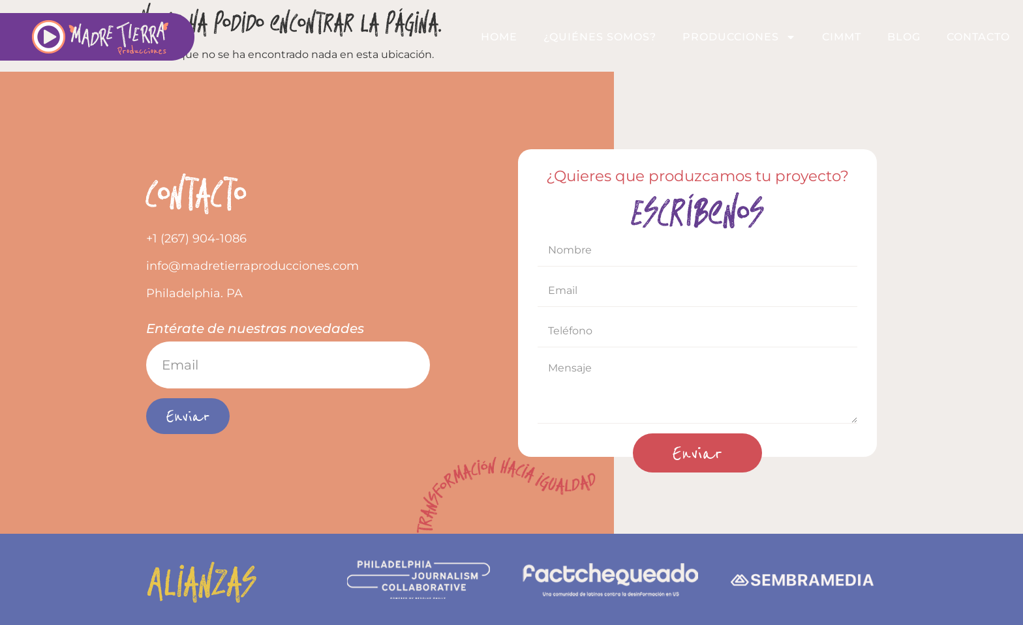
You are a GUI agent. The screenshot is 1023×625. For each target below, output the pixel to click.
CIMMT (841, 37)
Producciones (739, 37)
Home (499, 37)
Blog (904, 37)
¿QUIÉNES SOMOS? (599, 37)
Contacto (978, 37)
